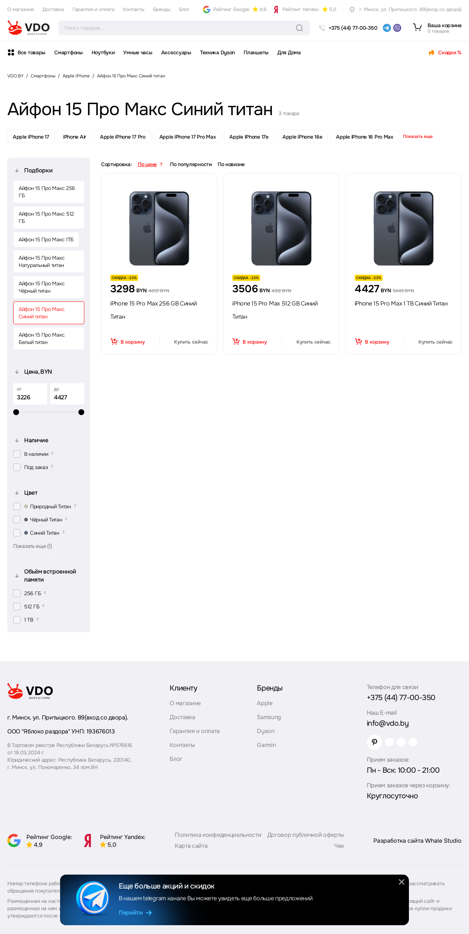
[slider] (48, 412)
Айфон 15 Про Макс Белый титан (41, 338)
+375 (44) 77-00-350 (401, 697)
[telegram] (387, 28)
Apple (264, 703)
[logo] (28, 28)
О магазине (20, 9)
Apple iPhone (76, 76)
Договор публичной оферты (305, 835)
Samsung (269, 717)
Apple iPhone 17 (31, 136)
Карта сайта (191, 846)
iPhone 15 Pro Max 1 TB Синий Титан (401, 303)
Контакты (133, 9)
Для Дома (289, 52)
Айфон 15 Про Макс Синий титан (131, 76)
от (19, 389)
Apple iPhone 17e (249, 136)
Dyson (265, 731)
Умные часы (137, 52)
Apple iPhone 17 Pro (122, 136)
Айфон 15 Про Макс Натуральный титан (41, 261)
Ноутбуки (103, 52)
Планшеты (256, 52)
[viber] (397, 28)
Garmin (266, 745)
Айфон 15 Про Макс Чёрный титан (41, 287)
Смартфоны (68, 52)
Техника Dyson (217, 52)
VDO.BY (15, 76)
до (56, 389)
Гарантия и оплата (93, 9)
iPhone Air (74, 136)
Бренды (161, 9)
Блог (184, 9)
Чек (339, 846)
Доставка (53, 9)
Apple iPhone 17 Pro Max (187, 136)
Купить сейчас (191, 342)
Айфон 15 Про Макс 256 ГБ (47, 192)
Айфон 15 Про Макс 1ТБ (46, 239)
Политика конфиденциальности (218, 835)
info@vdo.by (388, 723)
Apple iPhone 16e (302, 136)
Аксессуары (176, 52)
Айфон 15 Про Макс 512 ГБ (46, 217)
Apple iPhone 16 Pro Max (364, 136)
